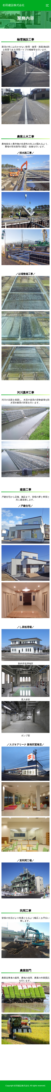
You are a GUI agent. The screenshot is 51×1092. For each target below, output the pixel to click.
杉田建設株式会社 (13, 5)
